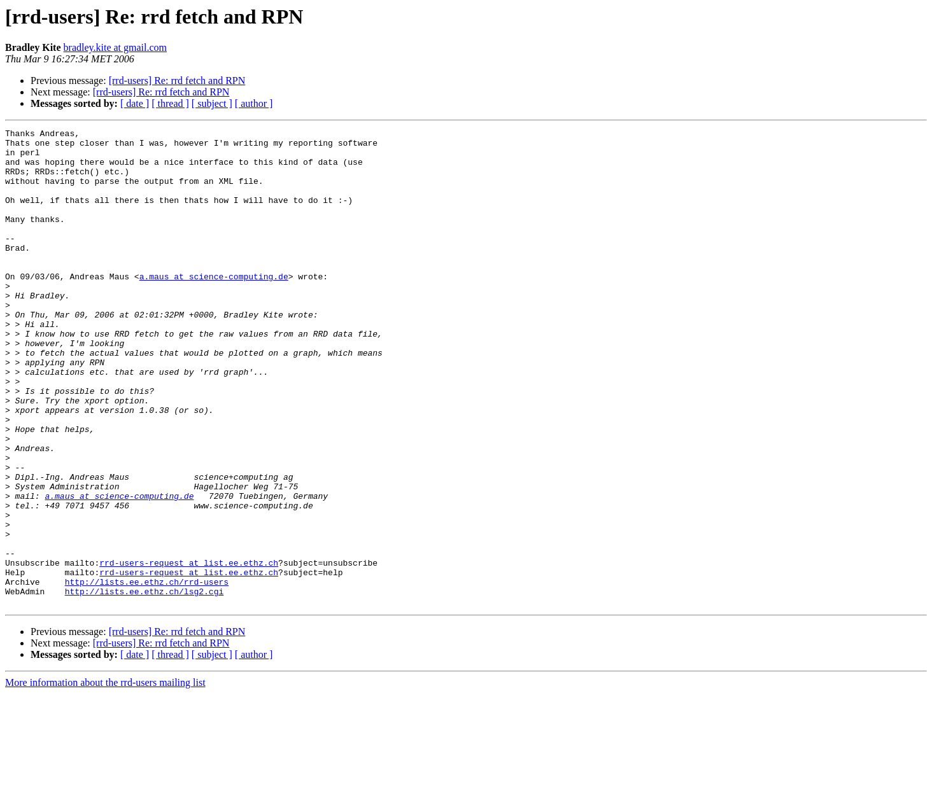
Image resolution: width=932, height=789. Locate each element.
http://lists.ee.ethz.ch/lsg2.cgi (144, 684)
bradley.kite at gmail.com (115, 47)
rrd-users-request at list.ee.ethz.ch (188, 650)
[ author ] (254, 103)
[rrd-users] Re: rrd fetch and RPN (177, 80)
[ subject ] (212, 103)
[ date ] (134, 103)
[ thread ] (170, 103)
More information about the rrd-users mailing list (105, 777)
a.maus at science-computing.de (213, 306)
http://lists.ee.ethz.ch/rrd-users (147, 673)
